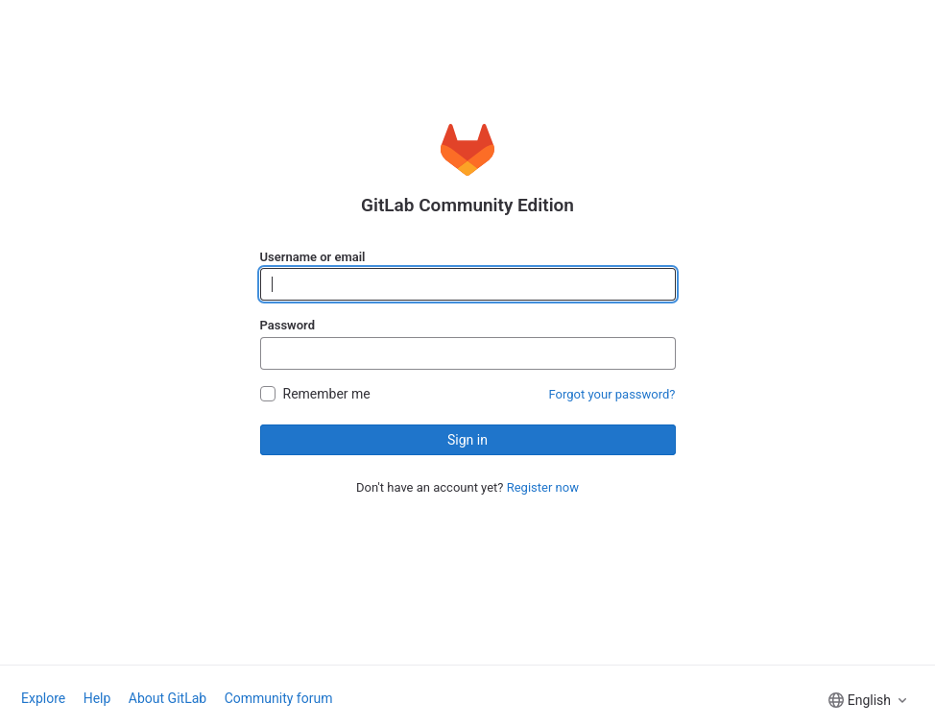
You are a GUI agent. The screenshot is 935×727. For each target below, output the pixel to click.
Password (287, 325)
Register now (543, 487)
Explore (43, 698)
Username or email (313, 257)
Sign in (467, 440)
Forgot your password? (612, 394)
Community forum (279, 698)
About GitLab (167, 698)
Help (97, 698)
